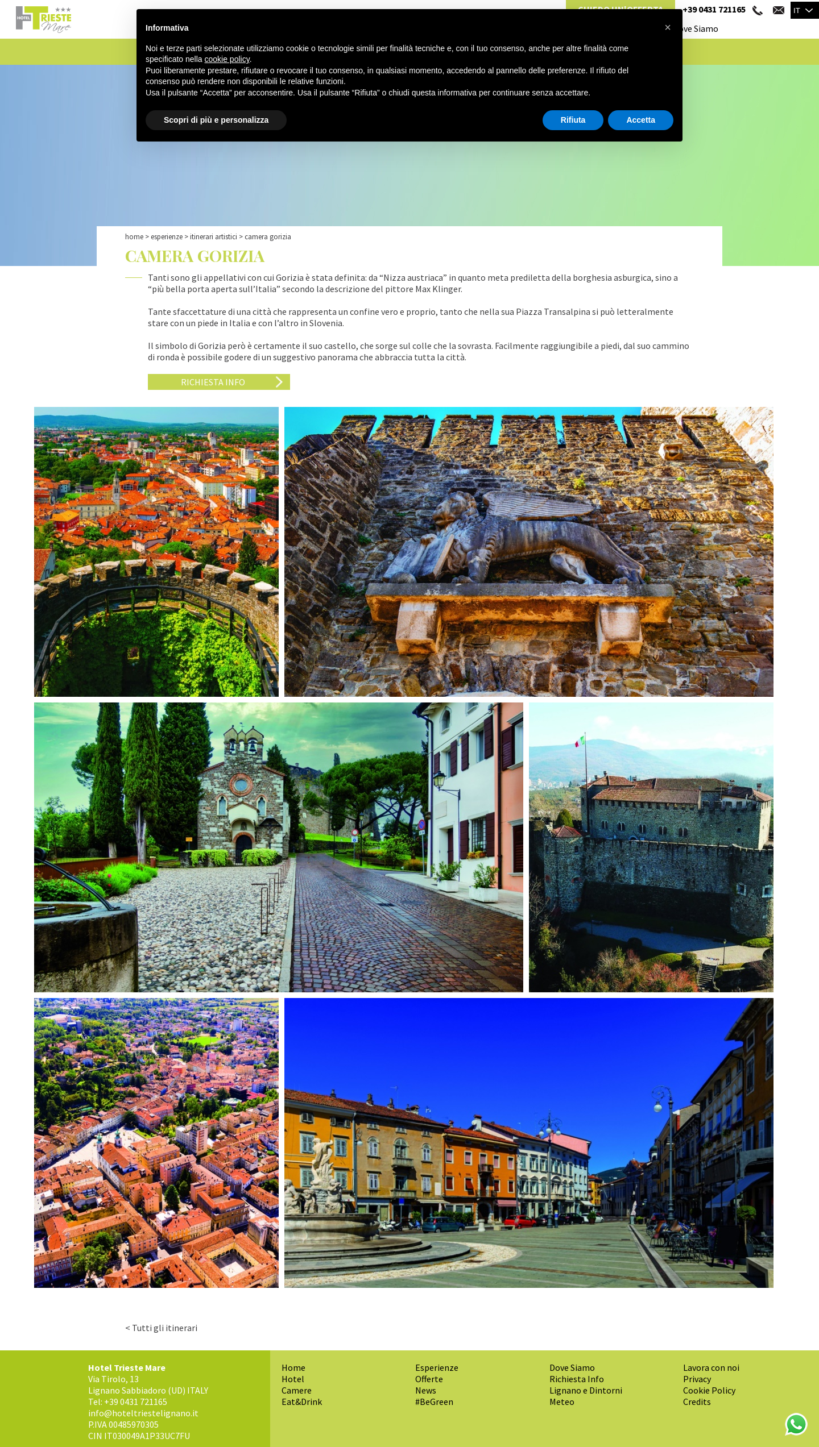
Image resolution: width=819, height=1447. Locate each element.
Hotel (293, 1378)
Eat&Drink (302, 1401)
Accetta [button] (640, 119)
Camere (297, 1390)
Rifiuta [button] (573, 119)
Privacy (697, 1378)
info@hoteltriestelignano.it (143, 1413)
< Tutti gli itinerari (161, 1327)
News (425, 1390)
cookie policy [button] (227, 59)
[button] (668, 27)
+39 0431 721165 (714, 9)
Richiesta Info (213, 382)
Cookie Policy (709, 1390)
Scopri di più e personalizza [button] (216, 119)
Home (134, 237)
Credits (697, 1401)
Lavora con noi (711, 1367)
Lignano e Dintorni (585, 1390)
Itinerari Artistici (213, 237)
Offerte (429, 1378)
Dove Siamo (695, 28)
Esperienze (167, 237)
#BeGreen (434, 1401)
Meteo (561, 1401)
